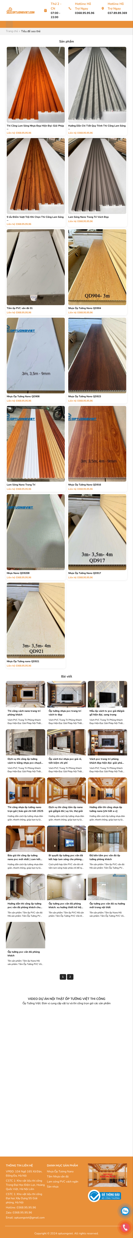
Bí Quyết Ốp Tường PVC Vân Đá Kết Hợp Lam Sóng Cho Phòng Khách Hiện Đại (66, 857)
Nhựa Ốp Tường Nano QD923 (84, 396)
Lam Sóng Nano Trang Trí (21, 484)
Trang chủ (12, 31)
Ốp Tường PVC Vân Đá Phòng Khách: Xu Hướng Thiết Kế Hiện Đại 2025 (66, 905)
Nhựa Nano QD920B (18, 573)
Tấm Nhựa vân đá (57, 1176)
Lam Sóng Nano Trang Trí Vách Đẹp (88, 217)
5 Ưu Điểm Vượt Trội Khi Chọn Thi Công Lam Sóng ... (35, 218)
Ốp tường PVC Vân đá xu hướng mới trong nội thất (107, 905)
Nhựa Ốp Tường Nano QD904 (84, 308)
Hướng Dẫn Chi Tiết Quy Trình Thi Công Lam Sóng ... (97, 127)
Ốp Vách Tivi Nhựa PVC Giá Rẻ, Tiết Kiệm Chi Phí (65, 761)
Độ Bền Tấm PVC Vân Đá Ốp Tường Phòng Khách (105, 857)
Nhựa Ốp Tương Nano (60, 1171)
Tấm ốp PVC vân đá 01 (20, 308)
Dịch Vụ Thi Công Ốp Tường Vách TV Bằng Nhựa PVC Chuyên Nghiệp (25, 761)
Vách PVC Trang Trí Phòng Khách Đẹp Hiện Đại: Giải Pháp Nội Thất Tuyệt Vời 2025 (107, 761)
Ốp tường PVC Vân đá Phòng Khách (24, 953)
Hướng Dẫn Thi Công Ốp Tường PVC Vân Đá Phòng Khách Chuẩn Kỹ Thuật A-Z (25, 905)
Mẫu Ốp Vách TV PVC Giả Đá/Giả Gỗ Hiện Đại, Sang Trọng (107, 712)
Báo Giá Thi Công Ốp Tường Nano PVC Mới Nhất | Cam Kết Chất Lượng (24, 857)
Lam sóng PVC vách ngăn (62, 1182)
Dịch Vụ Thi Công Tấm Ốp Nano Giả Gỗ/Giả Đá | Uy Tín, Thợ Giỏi (66, 809)
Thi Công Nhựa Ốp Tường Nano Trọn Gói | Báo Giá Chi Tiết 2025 (25, 809)
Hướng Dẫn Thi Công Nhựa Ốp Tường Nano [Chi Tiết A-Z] (106, 809)
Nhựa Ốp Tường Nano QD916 (84, 484)
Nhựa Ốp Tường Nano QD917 (84, 573)
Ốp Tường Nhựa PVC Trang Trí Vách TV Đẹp (65, 712)
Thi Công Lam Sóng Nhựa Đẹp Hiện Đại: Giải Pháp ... (35, 127)
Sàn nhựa (52, 1187)
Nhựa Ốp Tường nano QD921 (23, 661)
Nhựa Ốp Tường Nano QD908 (23, 396)
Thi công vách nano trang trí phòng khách (24, 712)
